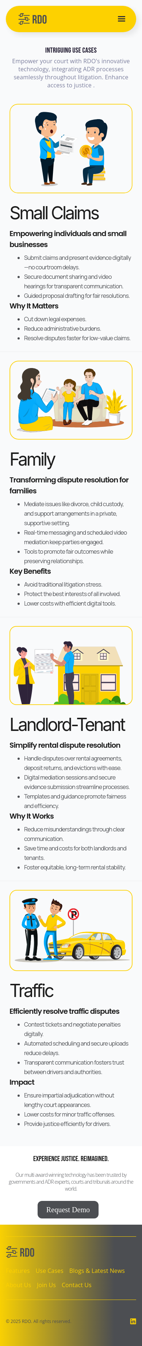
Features (18, 1271)
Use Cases (49, 1271)
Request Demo (68, 1210)
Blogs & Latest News (97, 1271)
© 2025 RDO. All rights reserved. (38, 1321)
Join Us (46, 1285)
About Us (18, 1285)
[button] (121, 19)
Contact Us (77, 1285)
